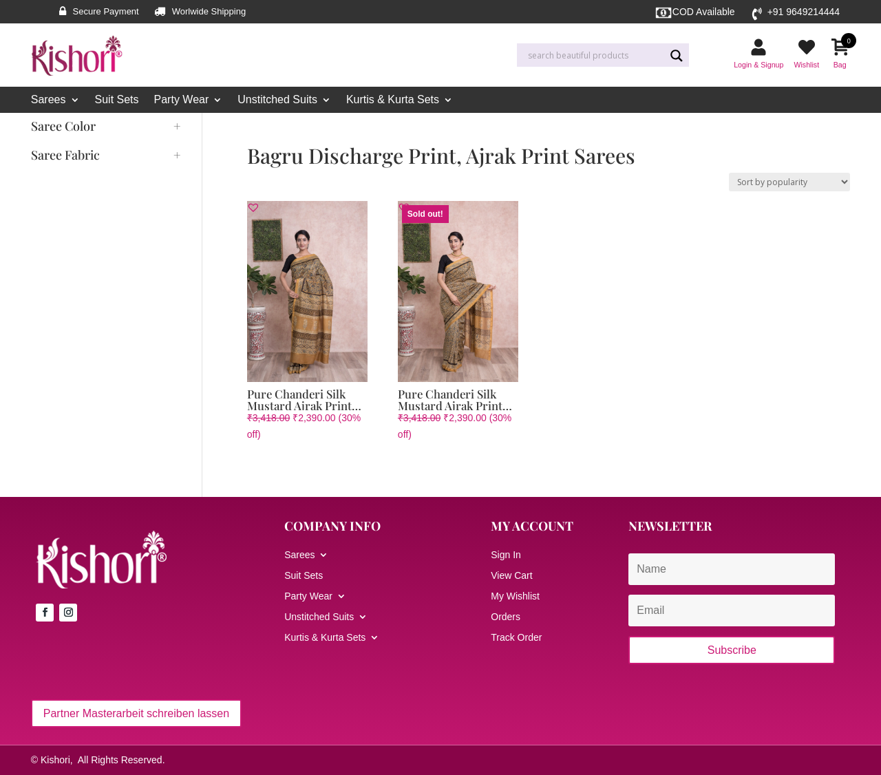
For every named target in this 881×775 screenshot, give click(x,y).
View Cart (511, 576)
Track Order (516, 638)
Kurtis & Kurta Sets (392, 100)
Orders (505, 617)
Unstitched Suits (277, 100)
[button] (253, 207)
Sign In (506, 555)
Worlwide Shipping (209, 12)
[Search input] (594, 55)
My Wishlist (515, 596)
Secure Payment (106, 12)
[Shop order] (789, 182)
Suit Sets (117, 100)
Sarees (48, 100)
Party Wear (181, 100)
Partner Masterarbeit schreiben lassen (136, 713)
